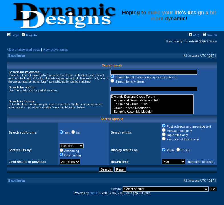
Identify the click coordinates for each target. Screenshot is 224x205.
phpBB (94, 193)
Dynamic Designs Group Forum (152, 97)
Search (210, 35)
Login (13, 35)
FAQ (194, 35)
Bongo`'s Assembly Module (152, 112)
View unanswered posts (23, 49)
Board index (16, 55)
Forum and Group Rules (152, 104)
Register (30, 35)
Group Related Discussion (152, 108)
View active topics (55, 49)
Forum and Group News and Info (152, 100)
